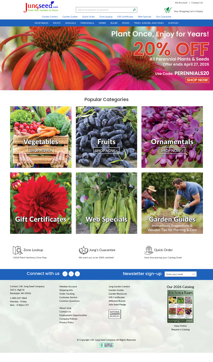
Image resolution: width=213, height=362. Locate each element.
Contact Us (197, 2)
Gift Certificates (117, 297)
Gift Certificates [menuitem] (125, 16)
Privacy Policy (66, 322)
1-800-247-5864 (18, 297)
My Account (181, 2)
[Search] (134, 9)
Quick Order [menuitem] (88, 16)
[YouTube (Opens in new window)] (77, 273)
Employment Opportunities (73, 315)
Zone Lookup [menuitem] (106, 16)
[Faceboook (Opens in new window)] (64, 273)
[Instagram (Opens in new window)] (71, 273)
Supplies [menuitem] (173, 22)
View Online (180, 325)
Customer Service (68, 297)
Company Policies (68, 318)
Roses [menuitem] (125, 22)
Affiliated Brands (117, 300)
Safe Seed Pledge (117, 304)
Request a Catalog (180, 329)
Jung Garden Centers (119, 286)
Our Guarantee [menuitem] (163, 16)
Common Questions (69, 300)
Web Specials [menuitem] (144, 16)
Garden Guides (116, 290)
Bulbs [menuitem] (114, 22)
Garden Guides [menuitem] (70, 16)
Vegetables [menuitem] (41, 22)
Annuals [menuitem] (70, 22)
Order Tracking (66, 293)
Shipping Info (66, 290)
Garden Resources (118, 293)
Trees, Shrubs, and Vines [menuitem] (149, 22)
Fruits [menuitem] (57, 22)
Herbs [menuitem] (102, 22)
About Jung (65, 307)
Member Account (68, 286)
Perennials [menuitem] (87, 22)
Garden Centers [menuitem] (50, 16)
